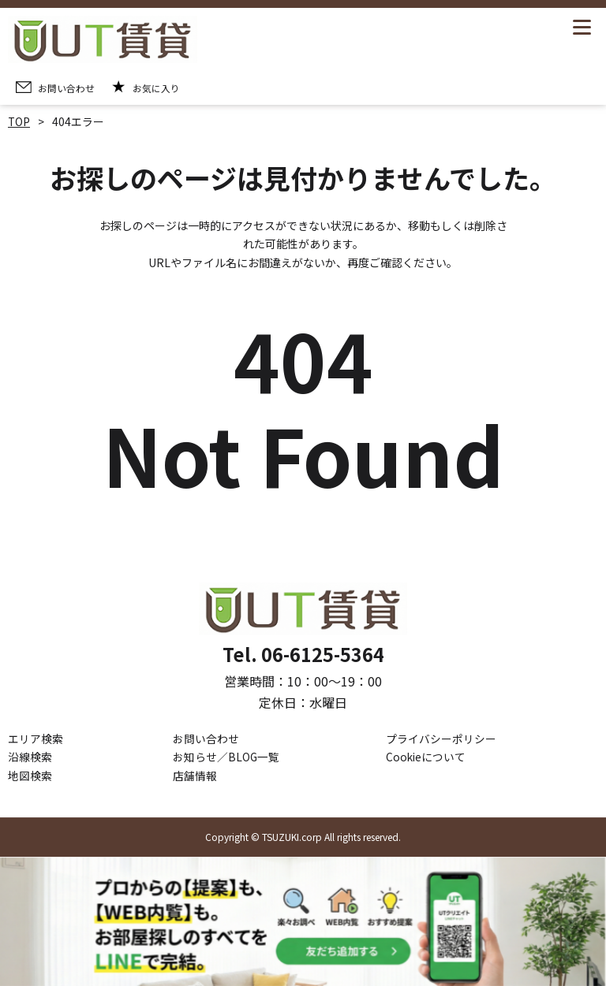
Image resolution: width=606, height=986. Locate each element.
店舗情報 (195, 775)
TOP (19, 121)
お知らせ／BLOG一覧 (226, 757)
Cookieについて (426, 757)
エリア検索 (35, 738)
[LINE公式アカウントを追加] (303, 922)
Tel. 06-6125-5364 (303, 654)
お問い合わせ (206, 738)
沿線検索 (30, 757)
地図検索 (30, 775)
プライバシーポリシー (441, 738)
